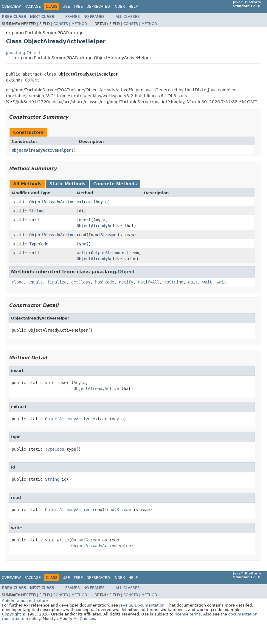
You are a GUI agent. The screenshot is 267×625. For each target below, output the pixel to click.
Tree (78, 6)
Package (32, 6)
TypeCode (38, 244)
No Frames (94, 17)
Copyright (11, 614)
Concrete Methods (115, 183)
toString (173, 282)
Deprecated (98, 6)
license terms (188, 614)
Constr (60, 24)
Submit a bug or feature (25, 601)
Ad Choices (84, 618)
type (81, 244)
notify (126, 282)
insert (84, 219)
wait (193, 282)
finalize (56, 282)
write (83, 252)
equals (35, 282)
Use (66, 6)
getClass (80, 282)
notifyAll (148, 282)
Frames (72, 17)
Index (119, 6)
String (36, 211)
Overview (11, 6)
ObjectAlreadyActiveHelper (41, 150)
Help (133, 6)
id (79, 211)
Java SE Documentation (141, 605)
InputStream (102, 234)
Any (99, 201)
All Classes (128, 17)
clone (18, 282)
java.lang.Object (23, 52)
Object (32, 80)
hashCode (104, 282)
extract (85, 201)
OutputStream (105, 252)
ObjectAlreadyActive (51, 201)
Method (79, 24)
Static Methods (67, 183)
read (81, 234)
